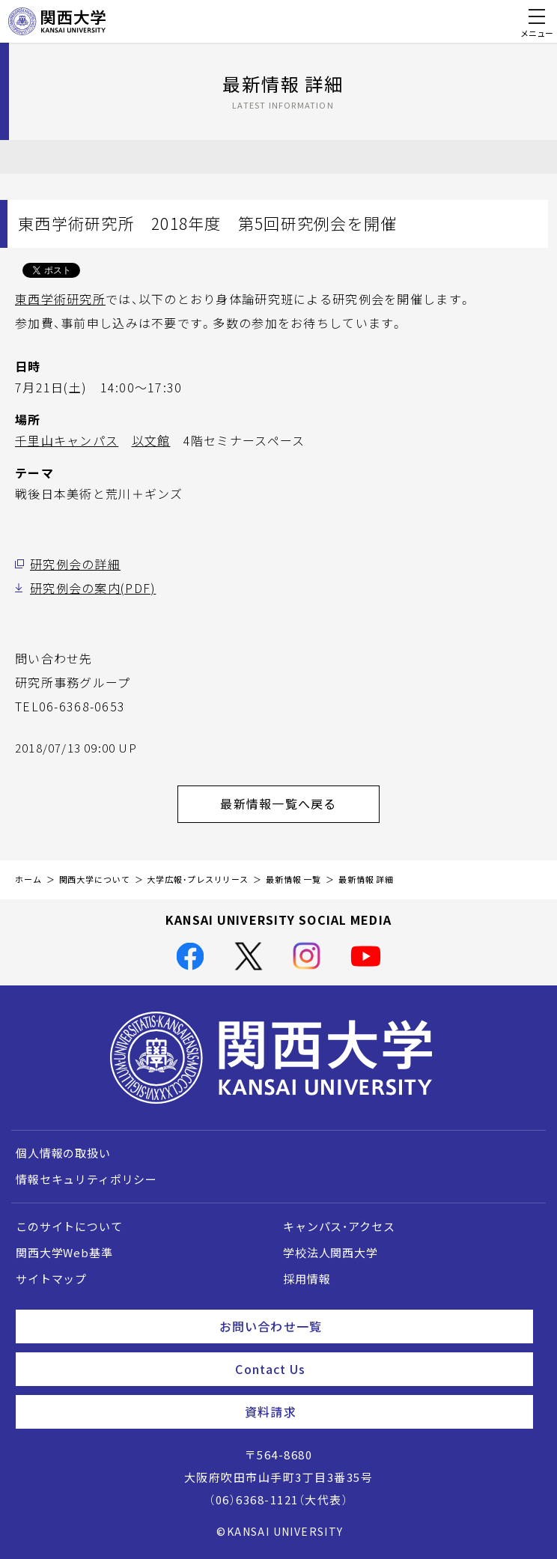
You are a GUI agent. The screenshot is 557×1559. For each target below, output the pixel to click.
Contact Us (378, 1369)
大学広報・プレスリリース (198, 879)
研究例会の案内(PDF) (93, 588)
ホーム (28, 879)
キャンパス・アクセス (339, 1226)
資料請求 (383, 1411)
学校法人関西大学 (330, 1253)
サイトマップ (51, 1279)
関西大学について (94, 879)
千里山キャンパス (66, 440)
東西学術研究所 (60, 299)
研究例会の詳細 (75, 564)
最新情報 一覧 (293, 879)
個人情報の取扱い (63, 1153)
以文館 (151, 440)
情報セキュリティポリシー (86, 1179)
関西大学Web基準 (64, 1253)
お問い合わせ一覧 (370, 1326)
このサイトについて (69, 1226)
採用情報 (306, 1279)
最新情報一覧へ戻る (300, 803)
